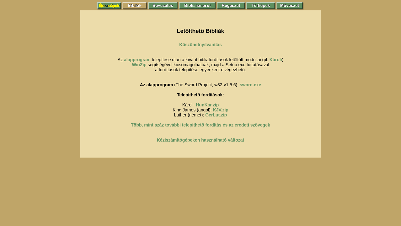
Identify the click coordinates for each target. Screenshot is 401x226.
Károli (276, 59)
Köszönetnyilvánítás (200, 44)
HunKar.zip (207, 104)
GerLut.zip (216, 114)
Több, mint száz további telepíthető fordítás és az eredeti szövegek (200, 124)
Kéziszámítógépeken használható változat (200, 140)
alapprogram (137, 59)
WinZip (139, 64)
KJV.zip (220, 109)
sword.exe (250, 84)
